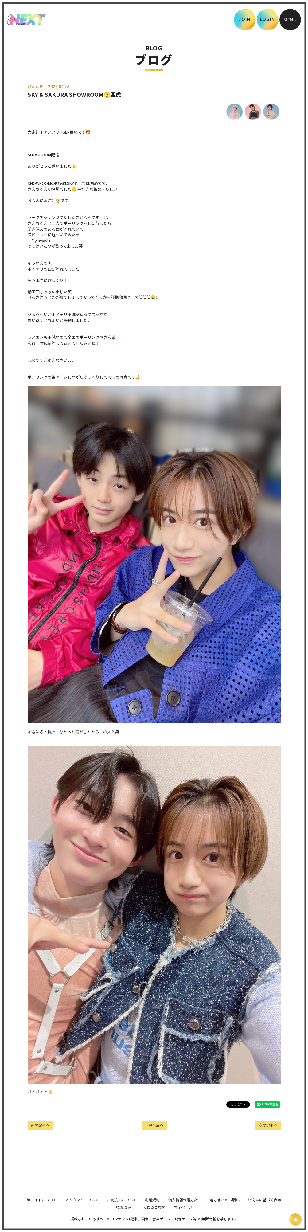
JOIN (244, 19)
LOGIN (267, 19)
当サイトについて (42, 1208)
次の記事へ (268, 1125)
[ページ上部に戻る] (295, 1219)
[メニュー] (290, 19)
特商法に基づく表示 (264, 1208)
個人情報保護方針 (183, 1208)
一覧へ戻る (154, 1125)
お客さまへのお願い (223, 1208)
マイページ (183, 1215)
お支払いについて (121, 1208)
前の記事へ (40, 1125)
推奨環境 (123, 1215)
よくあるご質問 (152, 1215)
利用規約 (152, 1208)
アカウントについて (81, 1208)
